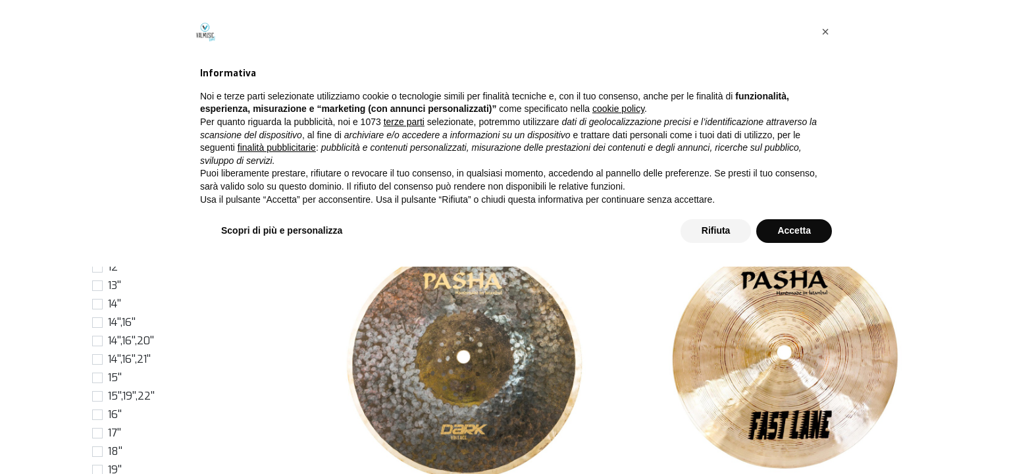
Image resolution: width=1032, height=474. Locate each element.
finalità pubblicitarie (277, 355)
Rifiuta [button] (716, 438)
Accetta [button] (794, 438)
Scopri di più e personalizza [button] (281, 438)
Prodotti (326, 98)
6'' (113, 193)
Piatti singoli (385, 98)
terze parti (404, 329)
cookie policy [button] (618, 316)
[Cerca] (748, 127)
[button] (882, 127)
